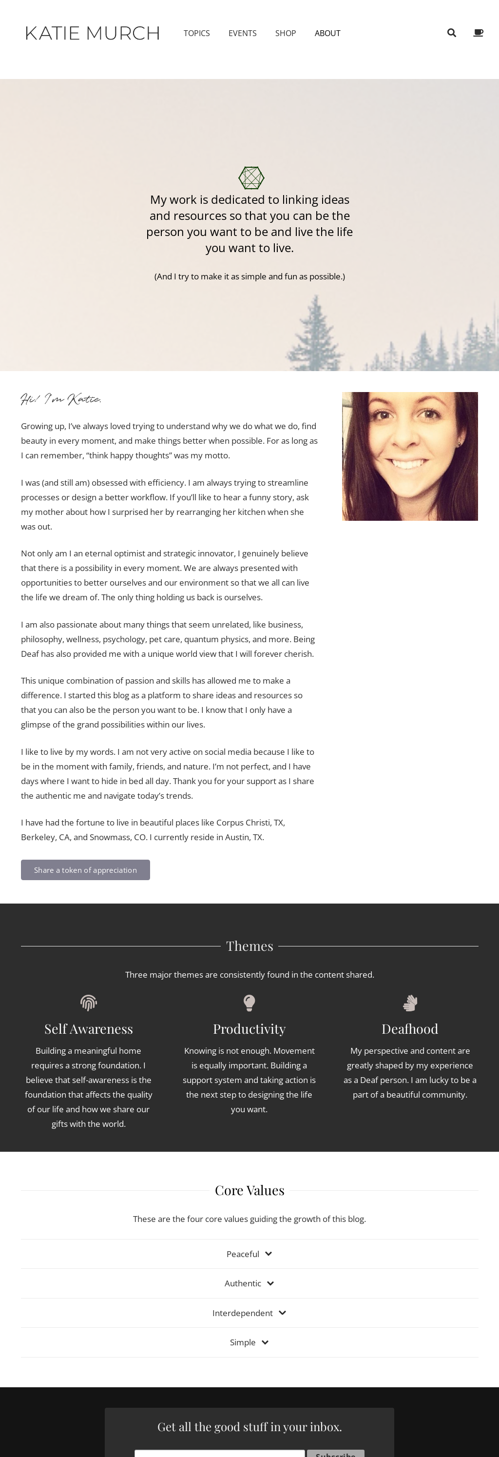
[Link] (93, 32)
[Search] (451, 33)
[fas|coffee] (480, 33)
